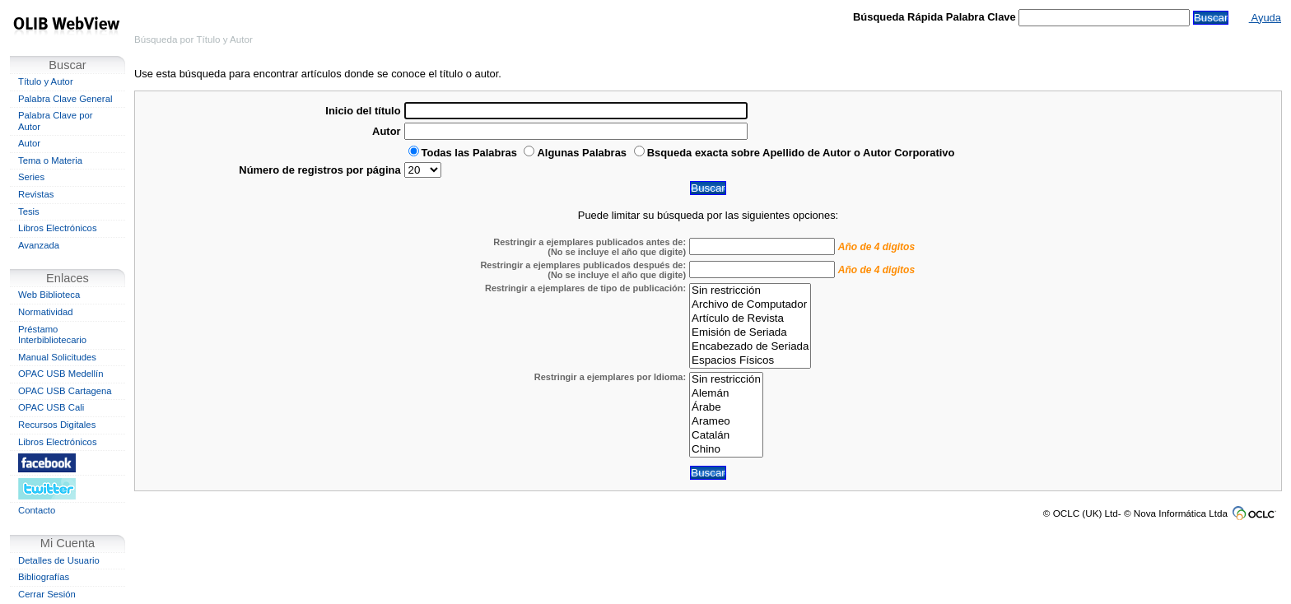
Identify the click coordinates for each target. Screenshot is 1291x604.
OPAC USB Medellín (61, 374)
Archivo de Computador (750, 305)
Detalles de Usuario (59, 560)
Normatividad (45, 312)
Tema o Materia (50, 160)
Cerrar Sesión (47, 594)
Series (31, 177)
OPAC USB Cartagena (65, 391)
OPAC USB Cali (51, 407)
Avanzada (38, 245)
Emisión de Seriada (750, 333)
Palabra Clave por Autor (55, 121)
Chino (726, 450)
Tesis (29, 211)
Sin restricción (750, 291)
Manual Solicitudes (57, 357)
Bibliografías (43, 577)
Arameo (726, 422)
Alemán (726, 394)
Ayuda (1265, 18)
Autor (29, 143)
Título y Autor (45, 81)
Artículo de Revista (750, 319)
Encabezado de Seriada (750, 347)
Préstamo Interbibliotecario (52, 335)
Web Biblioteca (49, 295)
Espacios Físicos (750, 361)
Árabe (726, 408)
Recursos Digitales (57, 425)
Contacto (36, 510)
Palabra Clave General (65, 99)
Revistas (36, 194)
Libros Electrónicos (57, 228)
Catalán (726, 436)
